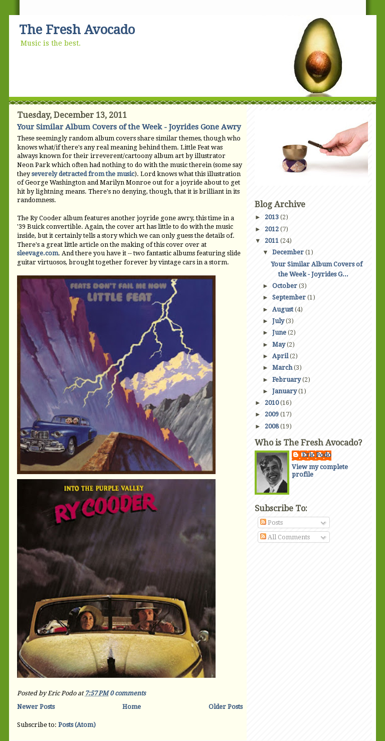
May (279, 344)
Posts (271, 522)
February (287, 379)
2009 (272, 414)
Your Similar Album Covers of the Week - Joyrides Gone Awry (129, 126)
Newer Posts (36, 706)
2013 (272, 217)
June (280, 332)
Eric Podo (316, 455)
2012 (272, 229)
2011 (272, 240)
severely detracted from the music (83, 174)
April (281, 356)
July (279, 321)
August (283, 309)
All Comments (285, 537)
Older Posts (226, 706)
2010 (272, 402)
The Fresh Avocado (77, 30)
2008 (272, 426)
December (288, 252)
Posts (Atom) (77, 724)
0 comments (128, 693)
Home (131, 706)
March (283, 367)
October (285, 285)
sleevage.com (37, 253)
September (289, 297)
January (285, 391)
